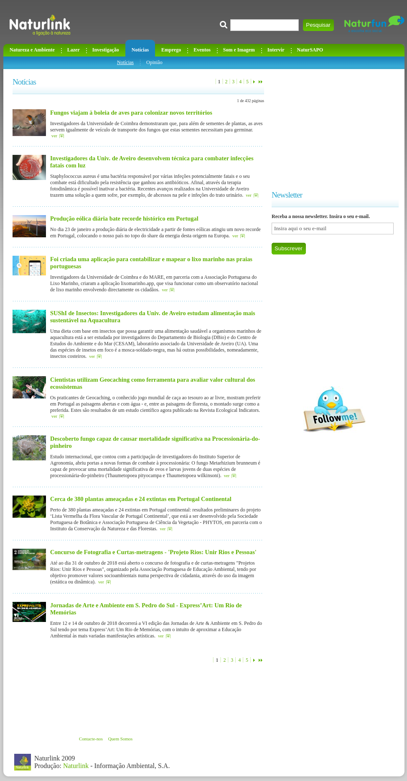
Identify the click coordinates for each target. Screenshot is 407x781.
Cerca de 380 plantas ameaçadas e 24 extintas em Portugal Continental (140, 499)
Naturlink (76, 765)
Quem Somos (120, 738)
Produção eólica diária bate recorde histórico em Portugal (124, 218)
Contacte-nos (91, 738)
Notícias (125, 62)
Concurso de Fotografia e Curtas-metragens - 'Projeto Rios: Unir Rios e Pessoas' (153, 552)
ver (54, 135)
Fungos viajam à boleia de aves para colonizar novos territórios (131, 112)
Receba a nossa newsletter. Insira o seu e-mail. (321, 216)
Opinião (154, 62)
